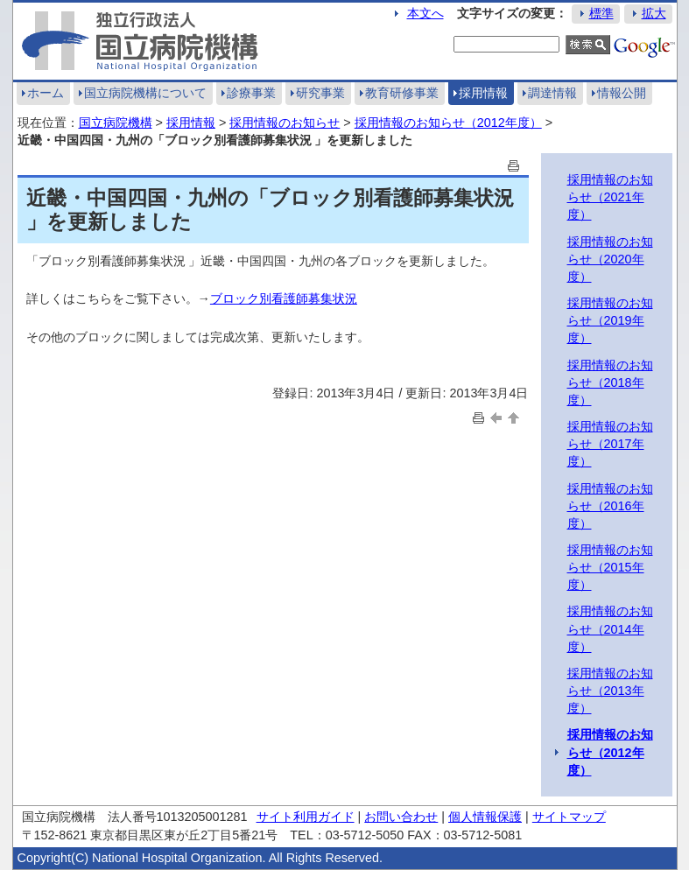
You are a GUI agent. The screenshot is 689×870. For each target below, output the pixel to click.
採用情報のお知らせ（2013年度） (610, 690)
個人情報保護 (485, 817)
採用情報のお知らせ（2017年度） (610, 443)
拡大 (654, 13)
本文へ (425, 13)
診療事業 (251, 93)
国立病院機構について (145, 93)
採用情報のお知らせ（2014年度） (610, 628)
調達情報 (552, 93)
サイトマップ (569, 817)
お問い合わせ (401, 817)
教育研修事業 (402, 93)
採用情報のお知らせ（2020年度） (610, 259)
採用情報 (483, 93)
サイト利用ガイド (306, 817)
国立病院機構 (115, 123)
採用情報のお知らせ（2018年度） (610, 382)
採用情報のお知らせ (284, 123)
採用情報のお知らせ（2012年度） (448, 123)
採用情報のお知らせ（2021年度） (610, 196)
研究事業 (320, 93)
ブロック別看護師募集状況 (283, 298)
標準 (601, 13)
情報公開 (621, 93)
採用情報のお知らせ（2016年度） (610, 505)
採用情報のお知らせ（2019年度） (610, 320)
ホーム (45, 93)
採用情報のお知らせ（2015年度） (610, 567)
